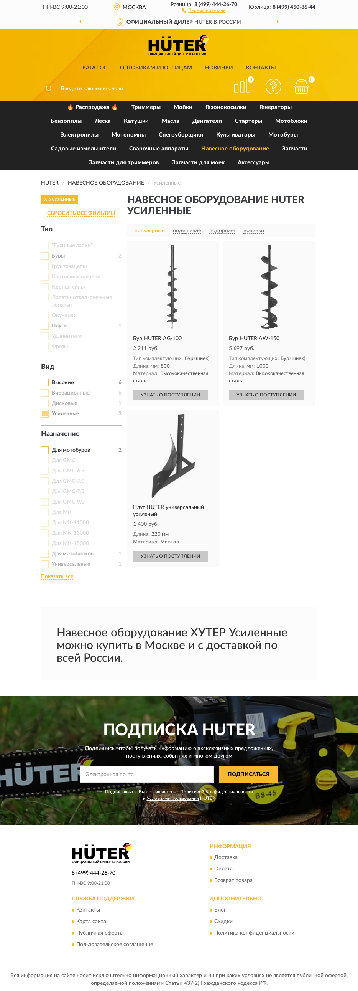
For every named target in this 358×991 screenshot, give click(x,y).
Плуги (59, 326)
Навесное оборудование (235, 149)
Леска (103, 121)
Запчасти (294, 149)
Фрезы (60, 346)
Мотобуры (283, 135)
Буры (58, 256)
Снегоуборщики (181, 135)
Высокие (63, 382)
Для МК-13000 (70, 533)
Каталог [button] (94, 68)
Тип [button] (47, 229)
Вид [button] (47, 366)
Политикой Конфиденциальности (216, 791)
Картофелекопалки (76, 276)
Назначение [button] (60, 434)
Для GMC (63, 460)
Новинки (219, 68)
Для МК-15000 (70, 543)
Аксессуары (253, 162)
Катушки (136, 121)
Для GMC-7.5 (68, 491)
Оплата (223, 869)
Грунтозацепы (69, 266)
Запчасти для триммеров (124, 162)
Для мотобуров (71, 450)
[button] (203, 10)
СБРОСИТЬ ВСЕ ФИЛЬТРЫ (81, 213)
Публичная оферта (99, 933)
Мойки (183, 107)
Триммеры (146, 107)
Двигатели (207, 121)
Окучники (64, 315)
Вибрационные (70, 393)
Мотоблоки (291, 121)
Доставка (226, 858)
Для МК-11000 (70, 522)
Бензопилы (66, 121)
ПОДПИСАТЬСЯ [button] (248, 774)
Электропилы (80, 135)
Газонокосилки (225, 107)
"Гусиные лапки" (72, 245)
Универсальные (71, 564)
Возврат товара (233, 881)
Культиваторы (235, 135)
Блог (220, 910)
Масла (170, 121)
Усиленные (65, 413)
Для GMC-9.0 (68, 502)
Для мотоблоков (73, 554)
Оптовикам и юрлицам (156, 68)
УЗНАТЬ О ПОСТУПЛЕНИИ (170, 395)
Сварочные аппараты (158, 149)
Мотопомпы (129, 135)
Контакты (261, 68)
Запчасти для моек (198, 162)
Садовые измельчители (83, 149)
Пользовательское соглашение (114, 944)
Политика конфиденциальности (254, 933)
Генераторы (275, 107)
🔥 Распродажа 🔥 (92, 107)
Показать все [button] (57, 576)
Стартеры (248, 121)
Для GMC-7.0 (68, 481)
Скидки (223, 921)
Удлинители (67, 336)
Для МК (62, 512)
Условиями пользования (173, 798)
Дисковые (64, 403)
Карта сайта (91, 921)
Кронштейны (68, 287)
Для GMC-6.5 (68, 471)
